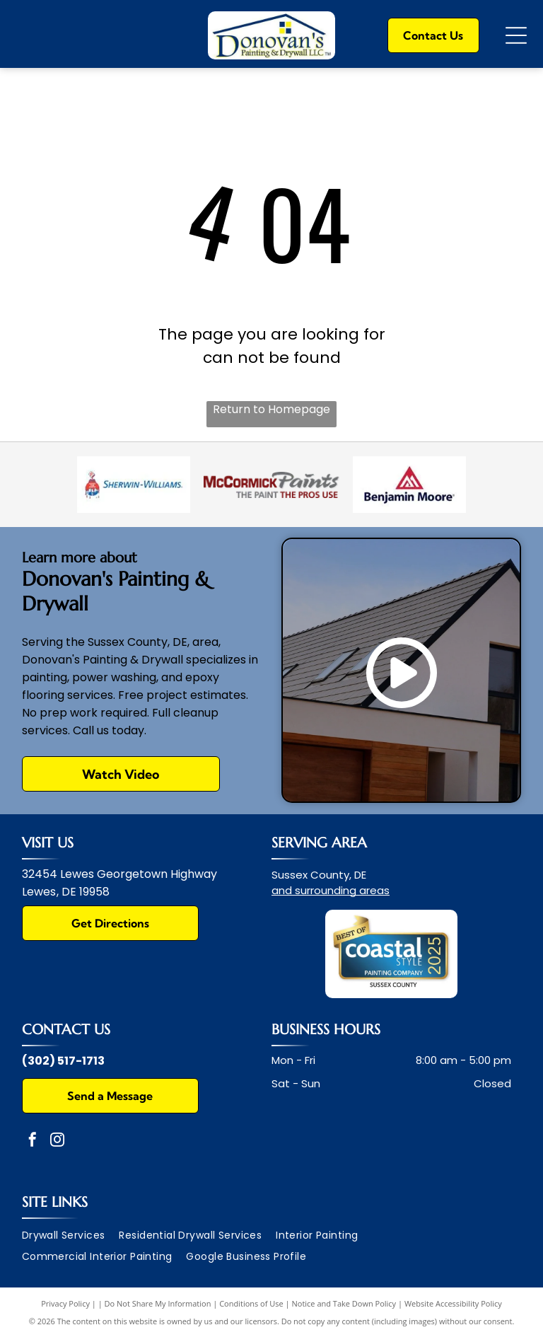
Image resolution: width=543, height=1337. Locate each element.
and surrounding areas (331, 890)
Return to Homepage (271, 409)
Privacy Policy (65, 1303)
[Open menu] (516, 35)
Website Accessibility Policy (453, 1303)
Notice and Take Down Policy (344, 1303)
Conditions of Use (251, 1303)
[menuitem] (70, 1235)
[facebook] (32, 1141)
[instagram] (57, 1141)
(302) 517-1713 (63, 1061)
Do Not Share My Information (158, 1303)
